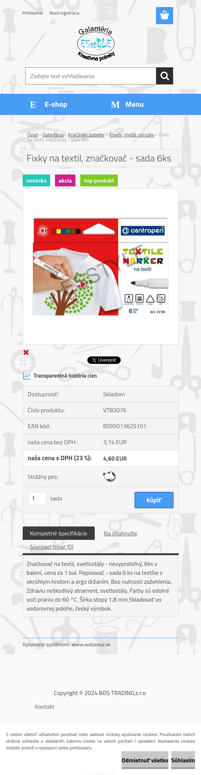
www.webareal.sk (91, 644)
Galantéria (53, 134)
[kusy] (37, 498)
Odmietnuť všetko (144, 760)
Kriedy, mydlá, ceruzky (131, 134)
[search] (164, 75)
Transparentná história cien (60, 376)
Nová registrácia (64, 12)
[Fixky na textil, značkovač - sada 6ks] (100, 191)
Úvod (32, 134)
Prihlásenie (33, 12)
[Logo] (96, 43)
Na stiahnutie (120, 533)
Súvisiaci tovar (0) (52, 546)
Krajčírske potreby (86, 134)
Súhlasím (183, 760)
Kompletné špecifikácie (58, 533)
